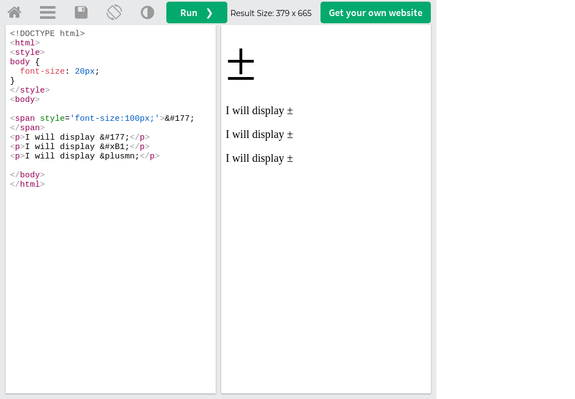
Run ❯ (196, 12)
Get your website (376, 12)
